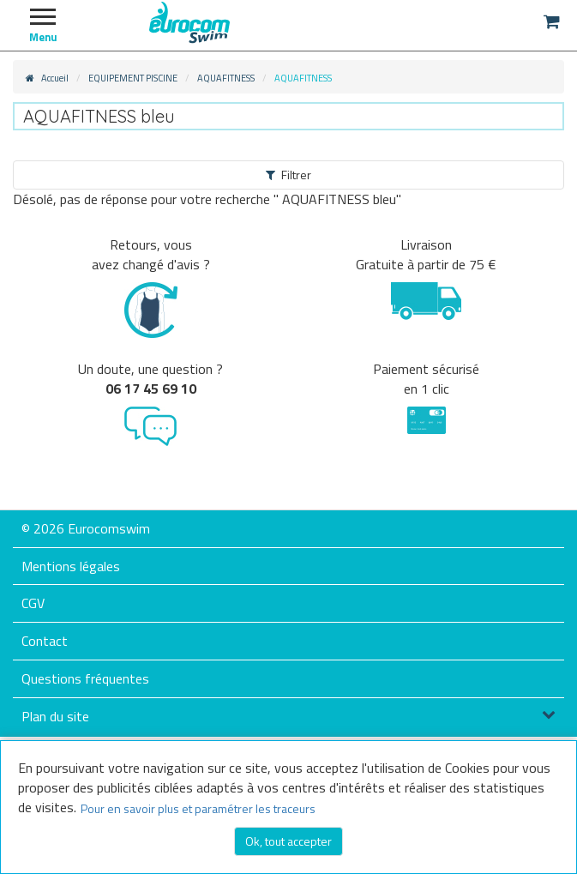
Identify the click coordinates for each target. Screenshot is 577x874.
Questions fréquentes (85, 678)
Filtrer (288, 175)
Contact (44, 640)
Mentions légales (70, 566)
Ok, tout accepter (288, 841)
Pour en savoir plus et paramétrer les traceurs (198, 808)
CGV (33, 603)
